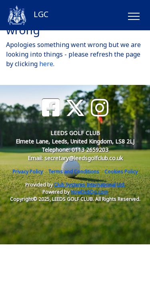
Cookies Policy (121, 171)
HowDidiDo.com (89, 192)
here (46, 63)
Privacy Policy (27, 171)
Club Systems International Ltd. (89, 184)
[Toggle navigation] (133, 15)
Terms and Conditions (73, 171)
